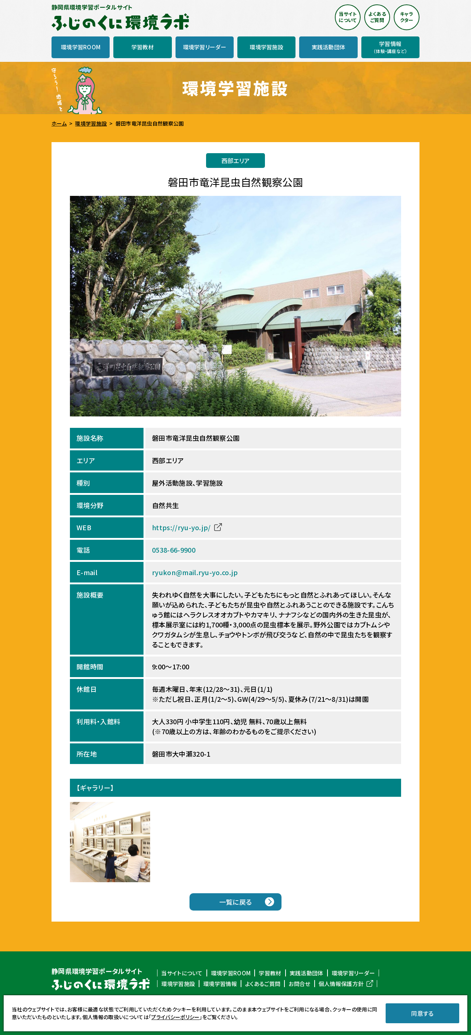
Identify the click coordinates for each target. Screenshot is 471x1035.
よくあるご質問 (262, 984)
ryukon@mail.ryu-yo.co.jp (195, 572)
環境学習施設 (91, 123)
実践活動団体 (306, 972)
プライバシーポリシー (175, 1017)
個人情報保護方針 (341, 984)
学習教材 (270, 972)
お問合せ (299, 984)
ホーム (59, 123)
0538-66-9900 (173, 550)
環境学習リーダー (353, 972)
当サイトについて (182, 972)
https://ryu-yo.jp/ (181, 527)
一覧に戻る (235, 902)
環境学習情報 (220, 984)
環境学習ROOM (231, 972)
